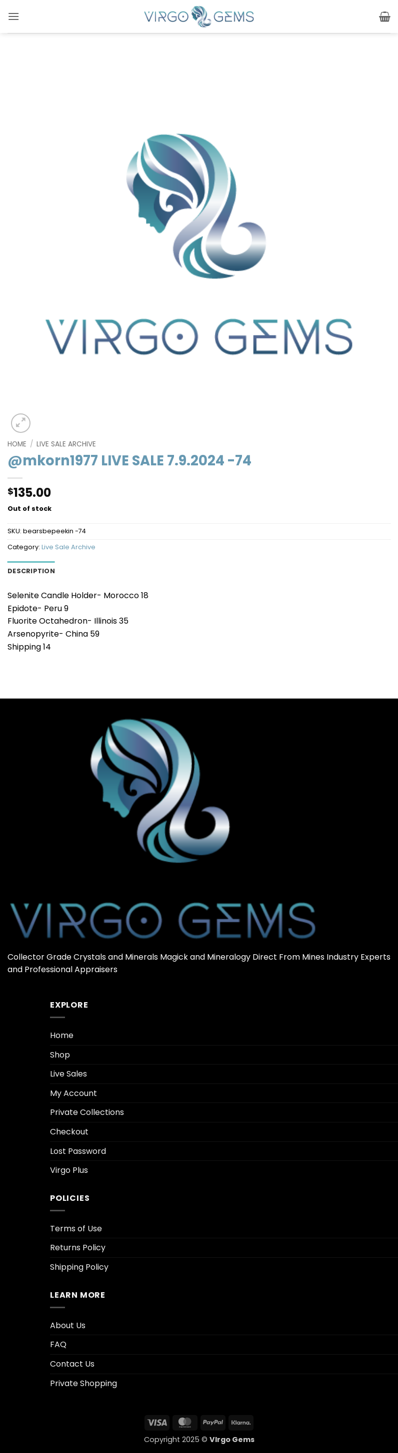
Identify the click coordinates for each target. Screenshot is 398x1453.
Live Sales (68, 1074)
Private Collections (87, 1112)
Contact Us (72, 1364)
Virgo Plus (69, 1170)
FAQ (58, 1344)
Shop (60, 1055)
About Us (68, 1325)
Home (17, 444)
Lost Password (78, 1151)
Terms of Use (76, 1228)
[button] (14, 16)
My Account (73, 1093)
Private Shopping (83, 1383)
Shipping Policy (79, 1267)
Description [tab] (31, 571)
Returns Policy (78, 1247)
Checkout (69, 1131)
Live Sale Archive (66, 444)
